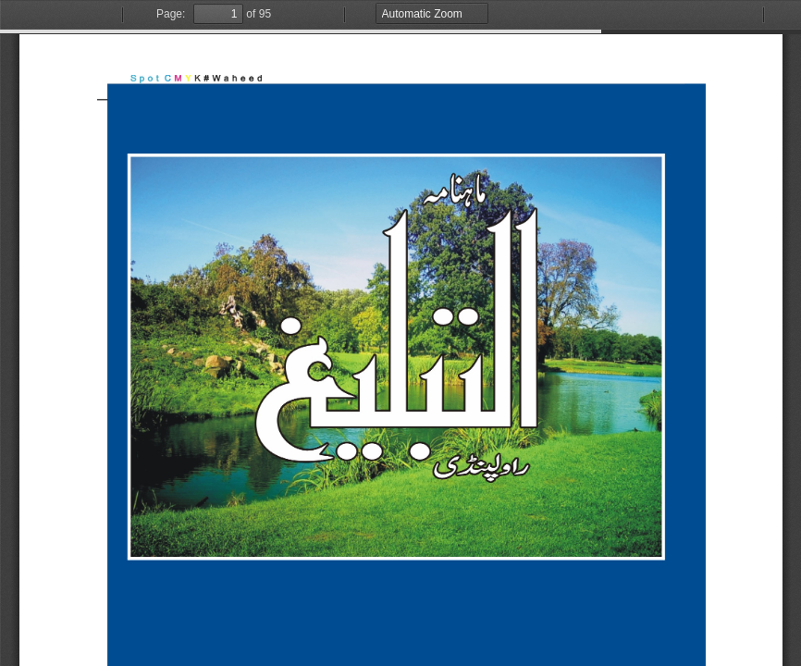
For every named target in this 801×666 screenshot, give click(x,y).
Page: (170, 13)
